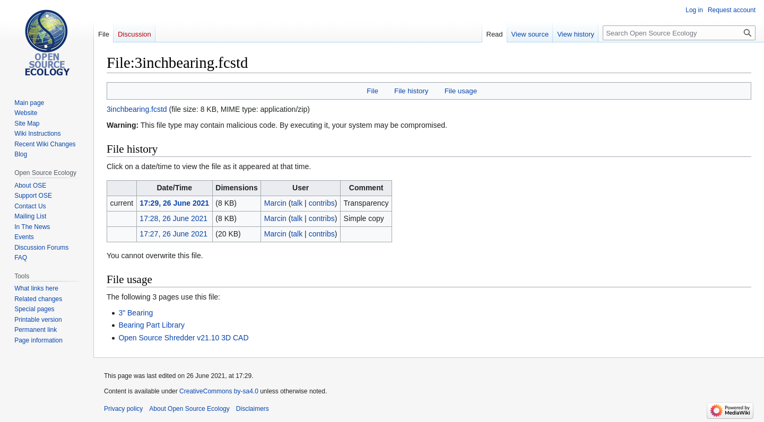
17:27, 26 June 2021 (173, 234)
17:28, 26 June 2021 (173, 218)
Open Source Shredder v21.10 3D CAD (183, 337)
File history (411, 91)
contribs (322, 203)
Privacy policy (123, 408)
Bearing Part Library (151, 325)
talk (296, 203)
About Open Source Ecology (189, 408)
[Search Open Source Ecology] (679, 32)
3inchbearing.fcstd (137, 109)
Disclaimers (252, 408)
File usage (461, 91)
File (372, 91)
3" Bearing (135, 313)
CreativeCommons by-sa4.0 (218, 391)
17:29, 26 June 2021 (174, 203)
